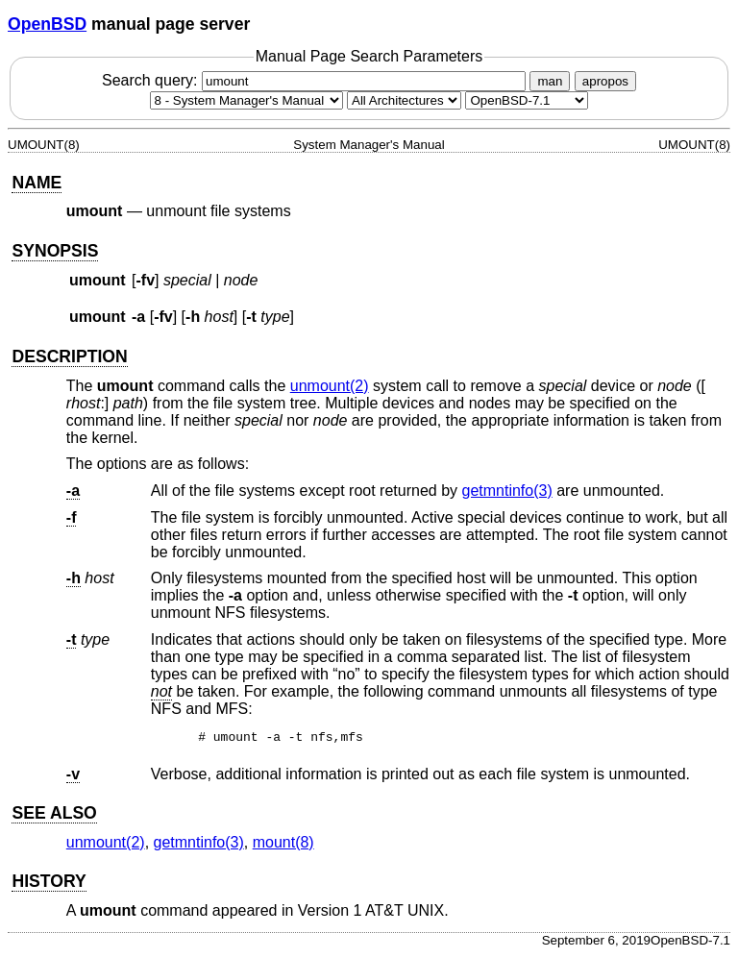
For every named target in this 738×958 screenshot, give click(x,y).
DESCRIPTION (69, 356)
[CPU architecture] (404, 100)
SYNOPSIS (55, 250)
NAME (37, 182)
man (549, 81)
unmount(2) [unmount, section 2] (329, 386)
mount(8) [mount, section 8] (283, 845)
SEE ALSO (54, 815)
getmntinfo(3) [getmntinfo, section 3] (507, 490)
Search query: (316, 80)
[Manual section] (246, 100)
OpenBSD (47, 24)
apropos (605, 81)
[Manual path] (526, 100)
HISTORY (49, 884)
